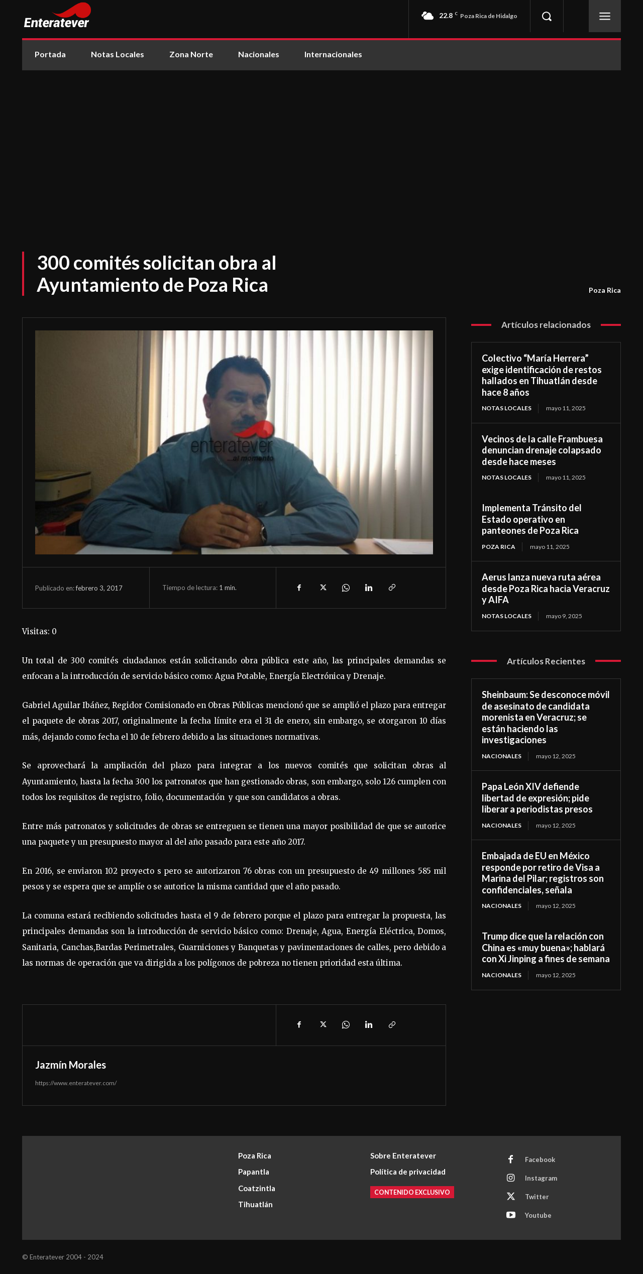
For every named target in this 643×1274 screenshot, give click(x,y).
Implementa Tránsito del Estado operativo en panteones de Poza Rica (532, 519)
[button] (546, 16)
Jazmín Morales (70, 1065)
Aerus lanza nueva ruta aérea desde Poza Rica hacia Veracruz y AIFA (546, 588)
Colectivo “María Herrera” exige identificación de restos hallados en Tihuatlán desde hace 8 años (542, 375)
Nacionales (501, 756)
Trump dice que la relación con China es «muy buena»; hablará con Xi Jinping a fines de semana (546, 947)
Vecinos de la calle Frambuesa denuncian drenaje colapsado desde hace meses (542, 450)
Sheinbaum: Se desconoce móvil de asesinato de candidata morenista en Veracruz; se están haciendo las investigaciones (546, 717)
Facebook (540, 1159)
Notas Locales (506, 408)
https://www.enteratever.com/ (76, 1083)
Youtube (538, 1215)
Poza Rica (605, 290)
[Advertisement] (321, 145)
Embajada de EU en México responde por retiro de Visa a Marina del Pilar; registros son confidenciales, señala (543, 872)
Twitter (537, 1197)
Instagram (541, 1178)
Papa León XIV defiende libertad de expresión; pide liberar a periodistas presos (537, 798)
